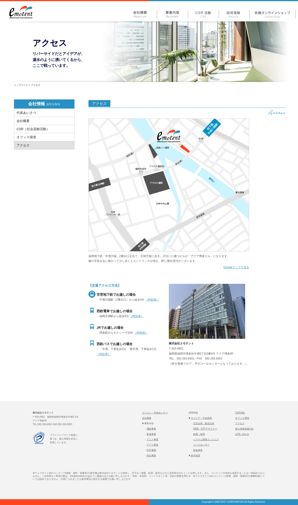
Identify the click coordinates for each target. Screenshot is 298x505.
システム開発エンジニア (206, 439)
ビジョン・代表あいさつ (155, 412)
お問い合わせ (242, 434)
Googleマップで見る (236, 267)
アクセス (239, 423)
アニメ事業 (152, 439)
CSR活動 (240, 412)
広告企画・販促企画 (203, 423)
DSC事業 (151, 450)
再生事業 (151, 455)
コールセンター (201, 445)
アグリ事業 (152, 445)
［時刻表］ (152, 299)
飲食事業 (151, 434)
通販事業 (151, 428)
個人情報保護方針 (244, 428)
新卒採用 (195, 455)
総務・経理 (199, 434)
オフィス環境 (242, 418)
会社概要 (146, 418)
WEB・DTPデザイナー (205, 428)
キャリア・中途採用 (201, 418)
